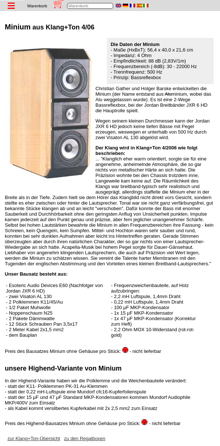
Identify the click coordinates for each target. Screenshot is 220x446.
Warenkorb (37, 6)
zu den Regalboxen (84, 438)
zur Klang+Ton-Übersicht (33, 438)
